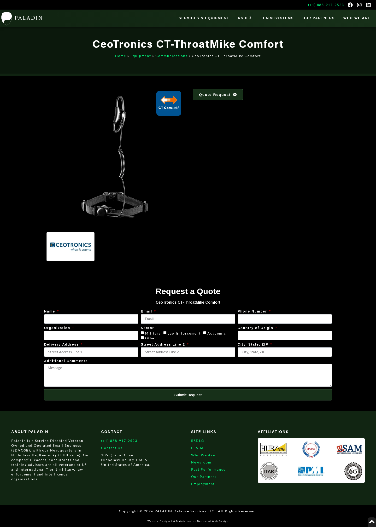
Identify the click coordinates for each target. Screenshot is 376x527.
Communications (171, 56)
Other (150, 338)
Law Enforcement (184, 333)
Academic (216, 333)
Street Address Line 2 (163, 344)
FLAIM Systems (277, 18)
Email (147, 311)
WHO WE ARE (356, 18)
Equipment (140, 56)
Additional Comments (66, 361)
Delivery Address (62, 344)
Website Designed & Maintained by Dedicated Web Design (188, 521)
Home (120, 56)
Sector (147, 328)
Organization (58, 328)
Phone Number (253, 311)
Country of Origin (256, 328)
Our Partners (318, 18)
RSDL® (245, 18)
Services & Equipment (204, 18)
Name (50, 311)
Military (153, 333)
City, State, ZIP (254, 344)
